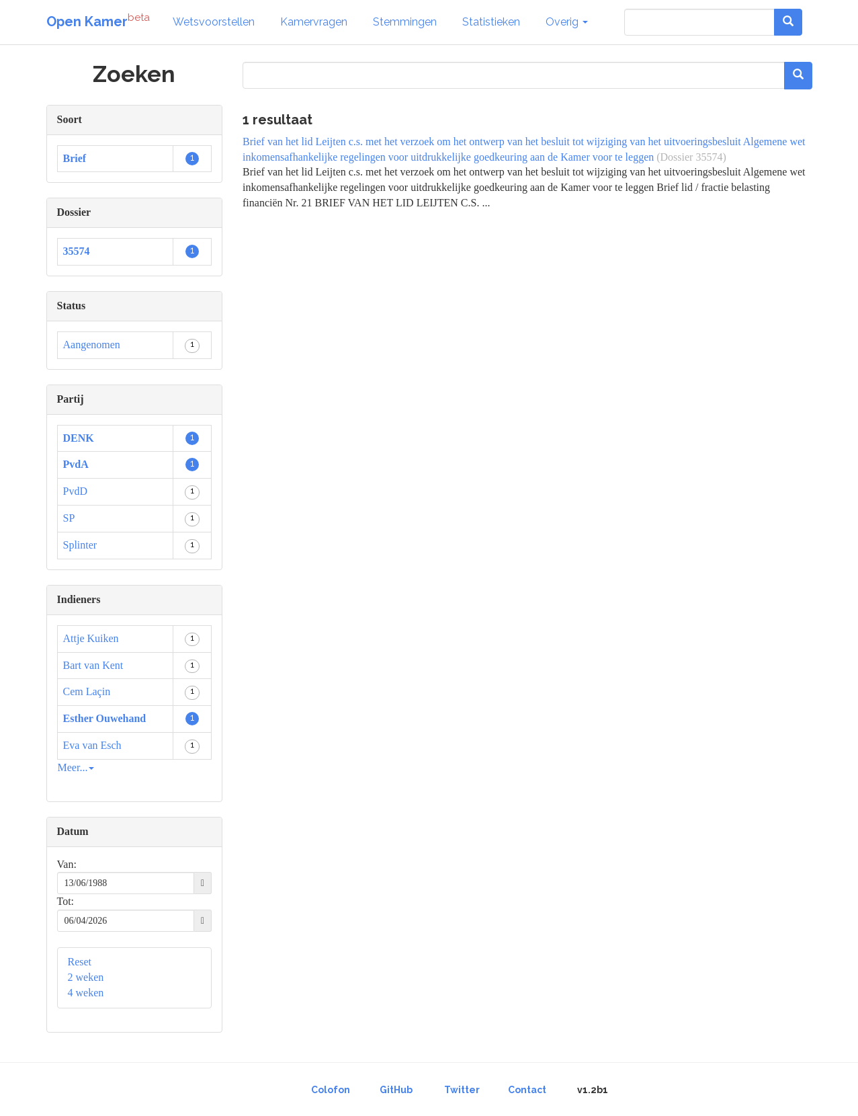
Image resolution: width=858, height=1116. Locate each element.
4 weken (86, 992)
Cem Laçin (87, 691)
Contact (527, 1089)
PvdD (75, 491)
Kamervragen (313, 21)
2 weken (86, 977)
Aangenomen (91, 344)
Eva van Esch (92, 745)
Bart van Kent (93, 665)
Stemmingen (405, 21)
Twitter (462, 1089)
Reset (80, 961)
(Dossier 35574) (691, 157)
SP (69, 518)
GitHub (396, 1089)
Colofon (330, 1089)
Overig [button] (567, 21)
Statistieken (491, 21)
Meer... (76, 767)
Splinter (80, 545)
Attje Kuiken (91, 638)
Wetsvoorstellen (214, 21)
